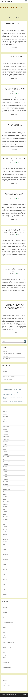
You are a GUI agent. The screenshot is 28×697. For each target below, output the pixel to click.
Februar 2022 (5, 431)
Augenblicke (5, 607)
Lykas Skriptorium (6, 1)
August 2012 (5, 566)
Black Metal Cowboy (7, 614)
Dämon (4, 620)
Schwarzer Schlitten (14, 56)
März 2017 (5, 531)
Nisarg (24, 694)
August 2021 (5, 441)
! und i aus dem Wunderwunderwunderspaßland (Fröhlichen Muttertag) (14, 230)
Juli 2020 (5, 466)
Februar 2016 (5, 549)
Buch (4, 617)
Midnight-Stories (6, 655)
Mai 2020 (5, 471)
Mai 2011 (5, 584)
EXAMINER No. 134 (11, 394)
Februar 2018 (5, 516)
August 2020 (5, 464)
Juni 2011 (5, 581)
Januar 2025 (5, 416)
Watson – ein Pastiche (7, 379)
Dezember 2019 (6, 484)
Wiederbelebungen (7, 667)
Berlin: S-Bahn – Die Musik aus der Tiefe (14, 159)
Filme (4, 632)
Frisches (4, 637)
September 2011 (6, 577)
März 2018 (5, 514)
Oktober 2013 (6, 556)
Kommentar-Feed (6, 685)
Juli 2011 (5, 579)
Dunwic (4, 625)
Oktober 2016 (6, 536)
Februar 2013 (5, 564)
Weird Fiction (5, 665)
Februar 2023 (5, 424)
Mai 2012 (5, 571)
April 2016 (5, 546)
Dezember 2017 (6, 519)
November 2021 (6, 439)
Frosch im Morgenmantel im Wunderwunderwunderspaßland (14, 89)
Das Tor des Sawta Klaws (8, 622)
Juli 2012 (5, 569)
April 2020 (5, 474)
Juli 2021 (5, 444)
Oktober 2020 (6, 459)
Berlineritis (5, 612)
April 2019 (5, 496)
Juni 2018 (5, 509)
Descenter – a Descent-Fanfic (9, 376)
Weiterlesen (14, 47)
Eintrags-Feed (6, 683)
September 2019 (6, 489)
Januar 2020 (5, 481)
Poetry (4, 657)
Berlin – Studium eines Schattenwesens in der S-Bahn (14, 194)
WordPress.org (6, 688)
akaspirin (5, 392)
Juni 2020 (5, 469)
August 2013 (5, 559)
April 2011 (5, 587)
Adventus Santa (6, 605)
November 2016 (6, 534)
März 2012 (5, 574)
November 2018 (6, 504)
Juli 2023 (5, 421)
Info (4, 652)
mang (4, 394)
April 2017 (5, 529)
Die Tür (4, 369)
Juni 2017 (5, 524)
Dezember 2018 (6, 501)
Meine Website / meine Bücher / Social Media (12, 353)
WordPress (17, 694)
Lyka (18, 25)
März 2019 (5, 499)
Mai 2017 (5, 526)
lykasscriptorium (6, 389)
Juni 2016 (5, 544)
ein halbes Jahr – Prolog (16, 389)
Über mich (5, 351)
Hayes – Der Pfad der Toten (8, 642)
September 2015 (6, 551)
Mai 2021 (5, 449)
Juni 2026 (5, 411)
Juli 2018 (5, 506)
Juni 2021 (5, 446)
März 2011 (5, 589)
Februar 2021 (5, 454)
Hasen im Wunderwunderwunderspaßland (14, 269)
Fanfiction (5, 630)
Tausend (5, 660)
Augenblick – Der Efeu (14, 23)
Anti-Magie (5, 371)
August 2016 (5, 539)
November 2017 (6, 521)
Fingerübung (5, 635)
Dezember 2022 (6, 426)
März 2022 (5, 429)
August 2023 (5, 419)
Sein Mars (5, 374)
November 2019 (6, 486)
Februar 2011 (5, 592)
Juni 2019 (5, 491)
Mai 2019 (5, 494)
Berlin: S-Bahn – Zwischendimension (14, 124)
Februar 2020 (5, 479)
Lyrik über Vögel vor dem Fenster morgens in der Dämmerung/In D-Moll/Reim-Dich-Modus (14, 306)
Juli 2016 (5, 541)
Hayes (4, 640)
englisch (4, 627)
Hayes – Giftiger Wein (7, 647)
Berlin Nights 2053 (6, 609)
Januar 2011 (5, 594)
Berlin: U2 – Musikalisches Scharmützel (15, 401)
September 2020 (6, 461)
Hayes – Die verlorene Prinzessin (9, 645)
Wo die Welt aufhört (7, 670)
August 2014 (5, 554)
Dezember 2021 (6, 436)
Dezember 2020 (6, 456)
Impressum (5, 356)
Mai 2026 (5, 414)
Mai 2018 (5, 511)
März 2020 (5, 476)
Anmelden (5, 680)
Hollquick (5, 650)
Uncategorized (6, 662)
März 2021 (5, 451)
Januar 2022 (5, 434)
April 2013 (5, 561)
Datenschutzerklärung (7, 358)
